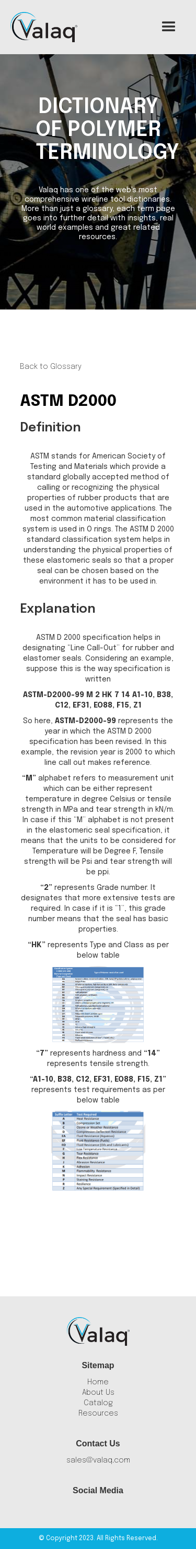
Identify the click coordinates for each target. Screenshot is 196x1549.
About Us (98, 1392)
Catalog (98, 1403)
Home (98, 1382)
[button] (169, 27)
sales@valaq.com (98, 1460)
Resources (98, 1413)
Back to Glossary (51, 366)
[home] (43, 27)
